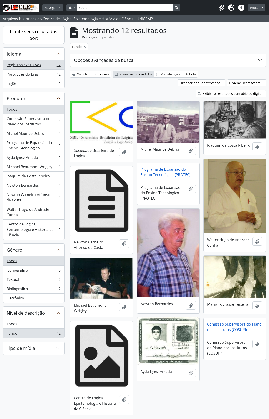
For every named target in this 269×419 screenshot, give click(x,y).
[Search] (125, 7)
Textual (33, 280)
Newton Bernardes (33, 186)
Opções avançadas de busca (103, 60)
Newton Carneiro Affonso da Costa (33, 197)
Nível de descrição (26, 313)
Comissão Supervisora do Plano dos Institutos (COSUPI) (234, 327)
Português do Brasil (33, 75)
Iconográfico (33, 271)
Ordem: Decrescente (245, 83)
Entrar (255, 7)
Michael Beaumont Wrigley (33, 168)
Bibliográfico (33, 290)
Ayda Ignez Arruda (33, 158)
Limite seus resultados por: (33, 34)
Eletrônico (33, 299)
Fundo (33, 334)
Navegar (51, 7)
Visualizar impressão (90, 74)
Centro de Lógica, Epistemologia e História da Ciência (33, 230)
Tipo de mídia (21, 348)
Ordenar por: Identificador (200, 83)
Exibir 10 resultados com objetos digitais (231, 93)
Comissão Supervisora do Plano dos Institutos (33, 121)
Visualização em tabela (176, 74)
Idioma (14, 54)
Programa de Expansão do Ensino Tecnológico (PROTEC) (166, 172)
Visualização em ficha (133, 74)
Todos (12, 109)
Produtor (16, 98)
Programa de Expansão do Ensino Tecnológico (33, 145)
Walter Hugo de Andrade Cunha (33, 212)
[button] (221, 8)
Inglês (33, 84)
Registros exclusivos (33, 66)
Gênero (14, 250)
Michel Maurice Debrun (33, 134)
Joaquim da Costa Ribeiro (33, 177)
